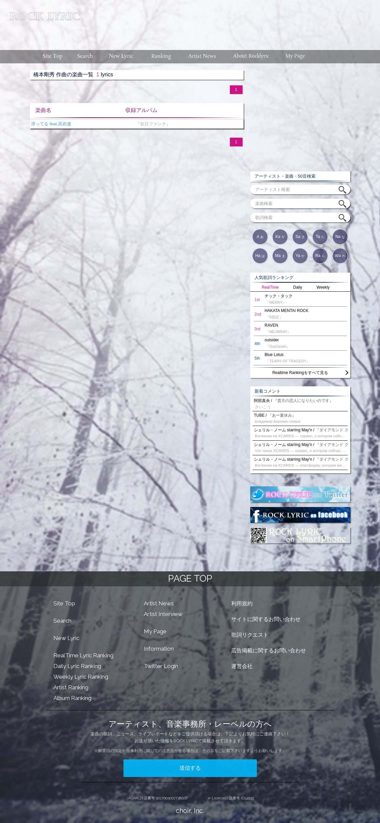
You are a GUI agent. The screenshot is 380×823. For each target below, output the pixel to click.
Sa (300, 236)
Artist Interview (163, 614)
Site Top (64, 603)
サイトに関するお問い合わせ (266, 619)
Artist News (159, 603)
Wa (340, 255)
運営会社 (242, 666)
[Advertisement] (232, 22)
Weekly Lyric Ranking (80, 676)
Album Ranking (72, 698)
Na (340, 236)
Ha (260, 255)
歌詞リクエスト (250, 635)
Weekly (323, 287)
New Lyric (66, 638)
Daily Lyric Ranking (77, 666)
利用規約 (242, 603)
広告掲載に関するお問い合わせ (268, 650)
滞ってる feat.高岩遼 (50, 123)
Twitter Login (161, 666)
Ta (320, 236)
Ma (280, 255)
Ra (320, 255)
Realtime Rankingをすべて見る (300, 372)
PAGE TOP (190, 578)
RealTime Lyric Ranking (83, 655)
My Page (155, 631)
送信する (190, 768)
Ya (300, 255)
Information (159, 648)
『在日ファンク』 (151, 123)
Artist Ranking (70, 687)
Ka (280, 236)
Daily (297, 287)
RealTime (270, 287)
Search (62, 620)
